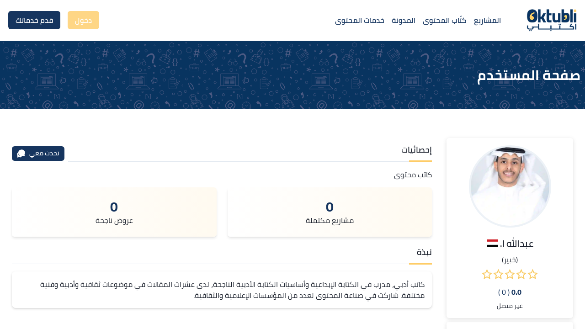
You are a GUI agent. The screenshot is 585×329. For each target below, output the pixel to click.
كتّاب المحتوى (445, 20)
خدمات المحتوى (359, 20)
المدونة (403, 20)
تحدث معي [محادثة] (37, 153)
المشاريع (487, 20)
